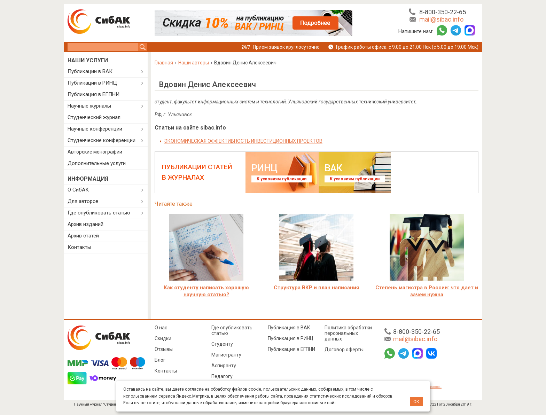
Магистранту (226, 355)
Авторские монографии (95, 152)
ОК (416, 401)
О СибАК (78, 190)
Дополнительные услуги (97, 163)
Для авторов (83, 201)
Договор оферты (344, 349)
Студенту (222, 344)
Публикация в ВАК (289, 327)
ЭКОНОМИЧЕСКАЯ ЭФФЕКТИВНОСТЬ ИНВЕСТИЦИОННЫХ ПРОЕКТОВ (243, 141)
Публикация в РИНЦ (290, 338)
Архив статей (83, 236)
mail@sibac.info (441, 19)
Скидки (163, 338)
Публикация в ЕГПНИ (93, 94)
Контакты (79, 247)
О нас (161, 327)
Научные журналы (89, 106)
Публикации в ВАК (90, 71)
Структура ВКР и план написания (316, 287)
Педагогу (222, 376)
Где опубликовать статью (99, 213)
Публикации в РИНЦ (92, 83)
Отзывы (164, 349)
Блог (160, 360)
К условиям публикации (281, 179)
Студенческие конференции (101, 140)
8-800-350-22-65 (442, 12)
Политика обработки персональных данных (348, 333)
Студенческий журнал (94, 117)
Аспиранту (223, 365)
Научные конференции (95, 129)
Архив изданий (85, 224)
